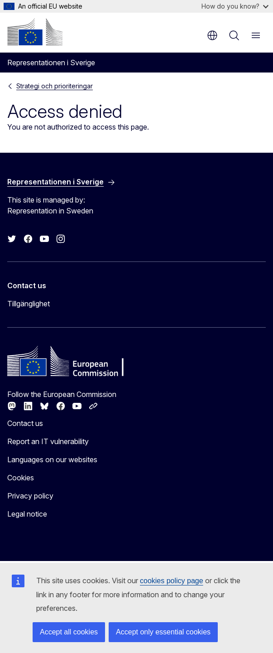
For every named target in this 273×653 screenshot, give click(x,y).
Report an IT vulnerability (48, 441)
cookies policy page (171, 581)
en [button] (212, 35)
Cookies (20, 477)
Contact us (25, 423)
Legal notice (27, 513)
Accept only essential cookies (163, 632)
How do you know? (234, 6)
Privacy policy (30, 495)
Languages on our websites (52, 459)
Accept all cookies (69, 632)
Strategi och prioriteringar (54, 86)
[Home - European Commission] (34, 31)
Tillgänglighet (28, 303)
